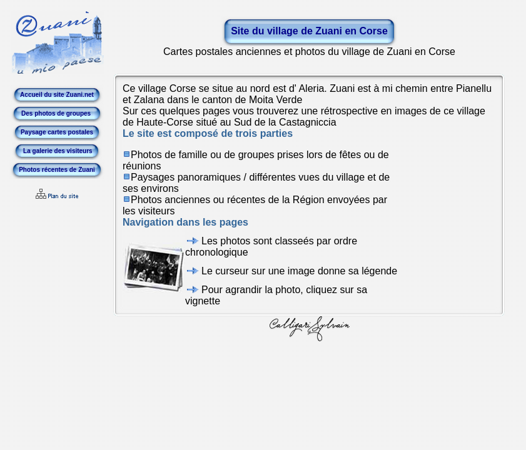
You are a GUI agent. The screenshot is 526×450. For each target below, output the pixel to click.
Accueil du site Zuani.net (57, 94)
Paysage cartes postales (57, 132)
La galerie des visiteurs (56, 151)
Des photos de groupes (56, 113)
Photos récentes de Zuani (57, 169)
